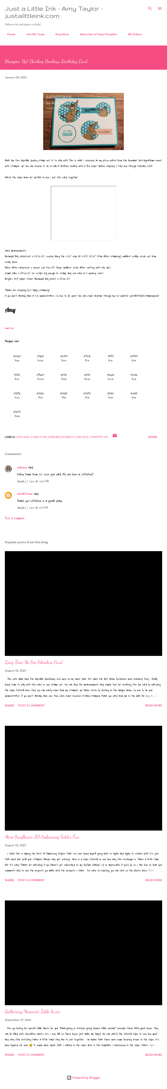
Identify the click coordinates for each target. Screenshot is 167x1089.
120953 (134, 356)
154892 (87, 393)
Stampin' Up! (99, 437)
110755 (111, 393)
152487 (63, 356)
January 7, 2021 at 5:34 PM (32, 508)
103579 (17, 412)
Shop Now (59, 34)
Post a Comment (15, 518)
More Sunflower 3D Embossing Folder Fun (42, 837)
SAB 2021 (82, 437)
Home (9, 34)
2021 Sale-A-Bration (31, 437)
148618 (40, 356)
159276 (87, 356)
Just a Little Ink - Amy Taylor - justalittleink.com (54, 12)
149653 (40, 375)
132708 (133, 375)
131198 (17, 375)
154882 (40, 393)
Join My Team (33, 34)
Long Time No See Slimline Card (34, 662)
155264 (17, 356)
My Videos (132, 34)
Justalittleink (24, 494)
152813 (134, 393)
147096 (17, 393)
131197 (110, 356)
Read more (153, 705)
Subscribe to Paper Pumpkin (96, 34)
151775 (64, 375)
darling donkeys (61, 437)
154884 (63, 393)
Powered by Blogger (83, 1078)
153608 (110, 375)
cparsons (22, 467)
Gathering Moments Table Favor (32, 1011)
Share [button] (152, 437)
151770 (87, 375)
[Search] (150, 7)
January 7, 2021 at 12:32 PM (33, 481)
